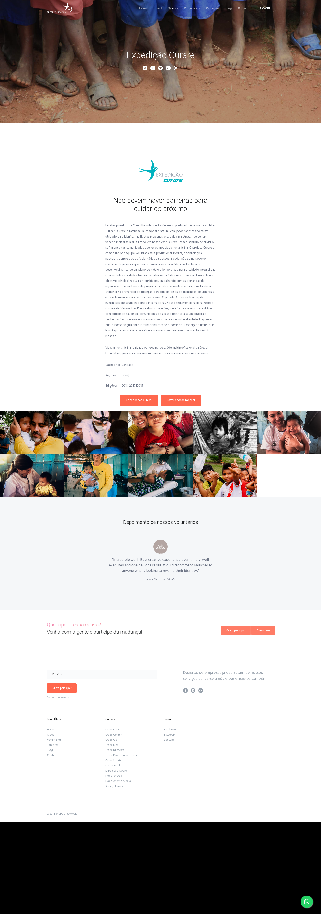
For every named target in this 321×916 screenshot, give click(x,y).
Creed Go (111, 740)
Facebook (170, 730)
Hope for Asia (113, 776)
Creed (158, 8)
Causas (173, 8)
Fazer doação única (139, 400)
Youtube (169, 740)
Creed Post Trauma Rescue (121, 755)
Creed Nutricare (115, 750)
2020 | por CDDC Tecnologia (62, 814)
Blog (229, 8)
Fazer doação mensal (181, 400)
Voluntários (192, 8)
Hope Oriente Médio (118, 781)
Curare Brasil (112, 766)
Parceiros (212, 8)
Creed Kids (111, 745)
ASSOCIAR (265, 8)
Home (143, 8)
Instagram (169, 735)
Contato (243, 8)
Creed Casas (112, 730)
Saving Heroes (114, 786)
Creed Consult (113, 735)
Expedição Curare (116, 771)
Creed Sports (113, 760)
